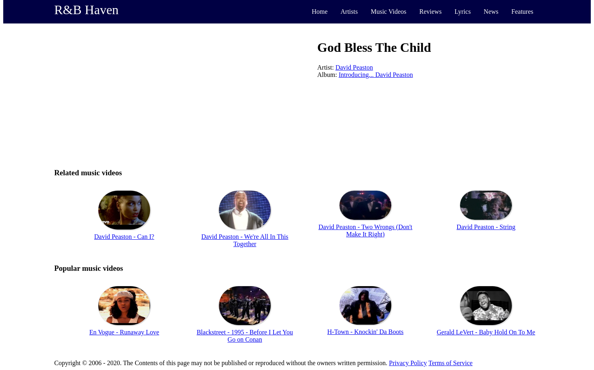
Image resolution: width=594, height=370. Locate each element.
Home (319, 11)
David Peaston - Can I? (124, 236)
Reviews (430, 11)
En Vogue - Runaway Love (124, 332)
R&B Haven (86, 9)
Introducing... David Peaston (376, 74)
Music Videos (388, 11)
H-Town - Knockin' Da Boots (365, 331)
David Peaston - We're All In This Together (244, 240)
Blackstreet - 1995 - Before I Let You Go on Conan (245, 336)
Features (522, 11)
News (491, 11)
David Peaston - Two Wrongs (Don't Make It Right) (365, 230)
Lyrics (462, 11)
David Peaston (354, 67)
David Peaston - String (485, 226)
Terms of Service (451, 362)
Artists (349, 11)
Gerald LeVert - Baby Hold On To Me (486, 332)
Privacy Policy (408, 362)
